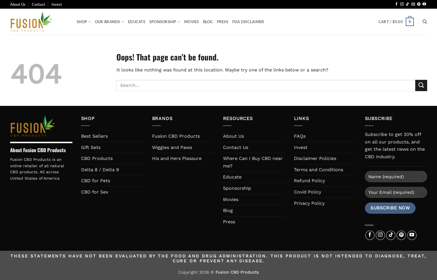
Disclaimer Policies (315, 158)
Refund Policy (309, 180)
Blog (208, 21)
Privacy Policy (309, 203)
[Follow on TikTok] (407, 4)
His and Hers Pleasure (177, 158)
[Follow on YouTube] (424, 4)
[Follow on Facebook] (396, 4)
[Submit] (421, 85)
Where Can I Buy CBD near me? (253, 162)
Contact (38, 4)
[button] (396, 22)
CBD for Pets (95, 180)
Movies (191, 21)
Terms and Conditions (318, 169)
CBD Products (97, 158)
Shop (84, 22)
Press (222, 21)
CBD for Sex (94, 192)
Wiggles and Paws (172, 147)
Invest (57, 4)
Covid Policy (307, 192)
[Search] (425, 21)
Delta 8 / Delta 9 (100, 169)
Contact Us (235, 147)
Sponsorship (164, 22)
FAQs (300, 136)
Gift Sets (90, 147)
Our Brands (109, 22)
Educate (136, 21)
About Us (17, 4)
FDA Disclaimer (248, 21)
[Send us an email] (413, 4)
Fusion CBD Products (176, 136)
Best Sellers (94, 136)
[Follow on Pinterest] (418, 4)
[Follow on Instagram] (402, 4)
